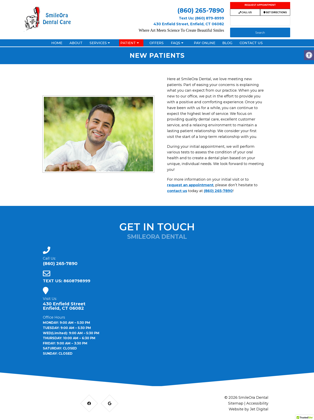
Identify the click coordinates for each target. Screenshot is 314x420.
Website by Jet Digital (248, 409)
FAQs (175, 43)
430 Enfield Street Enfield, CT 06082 (64, 306)
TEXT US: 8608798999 (66, 281)
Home (56, 43)
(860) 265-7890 (200, 10)
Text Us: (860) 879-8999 (201, 18)
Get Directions (275, 13)
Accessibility (257, 403)
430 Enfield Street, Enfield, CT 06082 (188, 24)
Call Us (245, 13)
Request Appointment (260, 5)
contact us (177, 191)
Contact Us (251, 43)
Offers (156, 43)
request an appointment (190, 185)
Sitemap (235, 403)
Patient (128, 43)
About (76, 43)
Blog (227, 43)
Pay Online (204, 43)
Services (98, 43)
